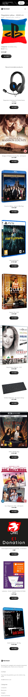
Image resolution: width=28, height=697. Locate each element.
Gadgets (3, 693)
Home (2, 17)
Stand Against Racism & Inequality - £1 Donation (14, 548)
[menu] (25, 9)
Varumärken (11, 46)
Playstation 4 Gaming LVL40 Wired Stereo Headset (14, 101)
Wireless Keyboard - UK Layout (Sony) (14, 397)
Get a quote (21, 3)
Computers (4, 687)
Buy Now (6, 56)
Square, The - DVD (14, 312)
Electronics (3, 690)
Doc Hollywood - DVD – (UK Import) (14, 506)
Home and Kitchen (5, 695)
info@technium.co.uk (6, 679)
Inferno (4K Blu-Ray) (14, 451)
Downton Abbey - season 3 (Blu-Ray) (14, 206)
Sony (15, 46)
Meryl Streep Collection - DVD (14, 367)
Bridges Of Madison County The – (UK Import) (14, 156)
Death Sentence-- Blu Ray (14, 643)
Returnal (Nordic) (14, 260)
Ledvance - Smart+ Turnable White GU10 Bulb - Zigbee (14, 591)
